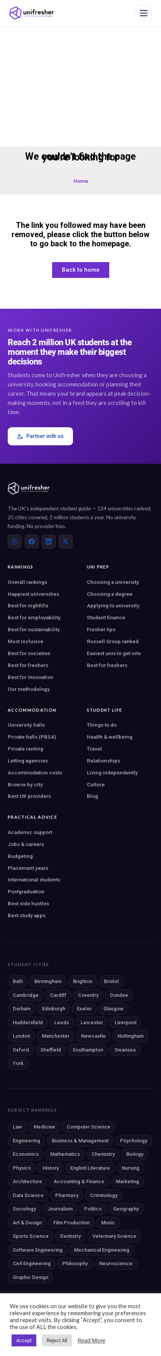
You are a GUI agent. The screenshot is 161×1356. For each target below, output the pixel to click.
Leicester (92, 1022)
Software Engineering (38, 1250)
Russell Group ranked (113, 641)
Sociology (24, 1209)
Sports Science (31, 1236)
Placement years (28, 868)
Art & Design (27, 1223)
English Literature (90, 1168)
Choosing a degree (109, 594)
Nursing (130, 1168)
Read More (91, 1340)
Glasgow (113, 1009)
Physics (22, 1168)
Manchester (55, 1036)
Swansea (125, 1050)
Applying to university (113, 605)
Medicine (44, 1127)
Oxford (21, 1050)
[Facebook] (32, 541)
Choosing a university (113, 582)
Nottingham (130, 1036)
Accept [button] (24, 1340)
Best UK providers (29, 796)
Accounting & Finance (79, 1181)
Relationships (103, 760)
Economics (26, 1154)
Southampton (88, 1050)
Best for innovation (30, 677)
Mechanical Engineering (101, 1250)
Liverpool (125, 1022)
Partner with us (40, 436)
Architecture (27, 1181)
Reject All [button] (57, 1340)
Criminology (103, 1195)
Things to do (102, 725)
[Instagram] (15, 541)
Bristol (111, 981)
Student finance (106, 617)
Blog (92, 796)
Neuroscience (115, 1263)
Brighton (82, 981)
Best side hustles (28, 903)
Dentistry (70, 1236)
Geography (126, 1209)
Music (108, 1223)
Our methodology (29, 689)
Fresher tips (101, 629)
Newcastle (93, 1036)
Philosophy (75, 1263)
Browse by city (25, 784)
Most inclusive (25, 641)
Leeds (61, 1022)
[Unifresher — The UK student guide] (31, 13)
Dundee (119, 995)
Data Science (28, 1195)
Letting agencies (28, 760)
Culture (96, 784)
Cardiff (58, 995)
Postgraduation (26, 891)
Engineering (26, 1141)
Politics (93, 1209)
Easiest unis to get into (114, 653)
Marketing (127, 1181)
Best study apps (27, 915)
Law (17, 1127)
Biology (134, 1154)
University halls (26, 725)
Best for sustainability (34, 629)
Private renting (25, 749)
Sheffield (51, 1050)
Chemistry (103, 1154)
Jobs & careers (26, 844)
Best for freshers (28, 665)
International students (34, 879)
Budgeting (20, 856)
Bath (18, 981)
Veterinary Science (114, 1236)
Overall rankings (27, 582)
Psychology (133, 1141)
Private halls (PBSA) (32, 737)
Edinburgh (53, 1009)
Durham (22, 1009)
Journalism (60, 1209)
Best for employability (34, 617)
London (21, 1036)
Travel (94, 749)
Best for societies (29, 653)
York (18, 1063)
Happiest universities (33, 594)
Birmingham (47, 981)
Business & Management (80, 1141)
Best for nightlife (28, 605)
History (50, 1168)
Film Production (71, 1223)
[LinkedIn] (49, 541)
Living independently (112, 772)
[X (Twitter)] (66, 541)
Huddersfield (28, 1022)
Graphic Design (30, 1277)
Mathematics (65, 1154)
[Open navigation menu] (144, 13)
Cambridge (26, 995)
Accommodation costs (35, 772)
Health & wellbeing (109, 737)
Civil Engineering (32, 1263)
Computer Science (88, 1127)
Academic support (30, 832)
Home (80, 181)
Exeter (84, 1009)
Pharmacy (66, 1195)
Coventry (88, 995)
